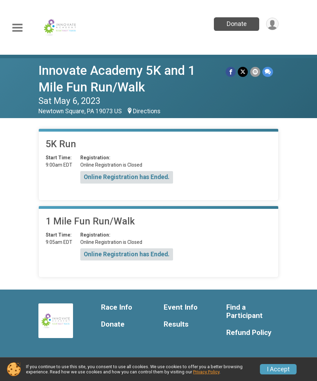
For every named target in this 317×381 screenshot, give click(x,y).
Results (176, 324)
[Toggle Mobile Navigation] (17, 28)
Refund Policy (248, 333)
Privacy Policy (206, 371)
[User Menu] (272, 24)
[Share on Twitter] (243, 72)
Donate (236, 23)
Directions (147, 111)
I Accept (278, 369)
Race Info (116, 307)
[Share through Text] (267, 72)
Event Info (181, 307)
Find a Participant (244, 311)
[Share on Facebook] (231, 72)
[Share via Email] (255, 72)
